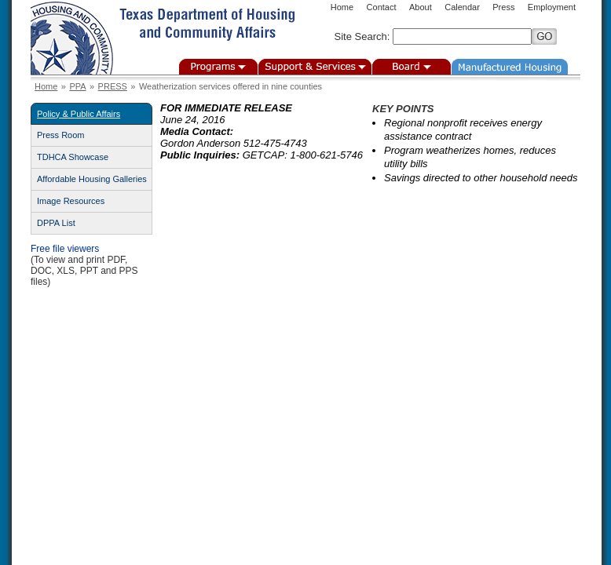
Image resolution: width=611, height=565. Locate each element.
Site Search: (362, 36)
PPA (77, 86)
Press (503, 7)
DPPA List (56, 223)
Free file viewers (65, 248)
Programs (218, 67)
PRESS (112, 86)
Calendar (462, 7)
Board (411, 67)
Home (342, 7)
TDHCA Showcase (72, 157)
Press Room (61, 135)
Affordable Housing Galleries (92, 179)
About (420, 7)
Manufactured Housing (510, 67)
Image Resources (70, 201)
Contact (382, 7)
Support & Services (314, 67)
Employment (552, 7)
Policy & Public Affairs (78, 113)
